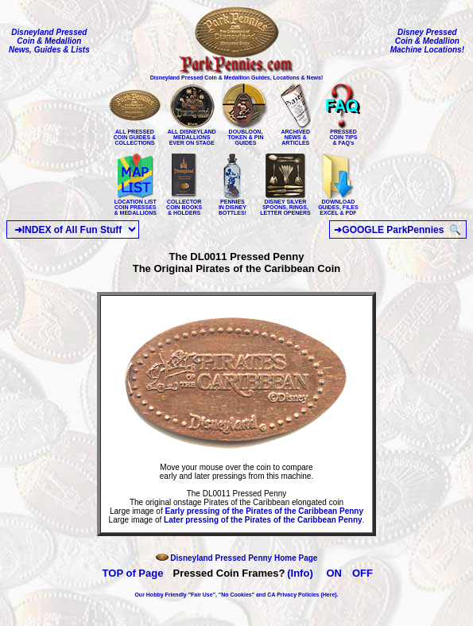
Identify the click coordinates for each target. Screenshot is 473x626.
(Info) (299, 573)
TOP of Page (133, 573)
